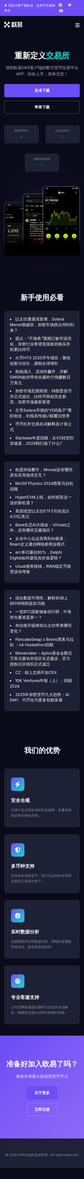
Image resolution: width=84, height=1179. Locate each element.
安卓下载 (42, 90)
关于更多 (42, 1093)
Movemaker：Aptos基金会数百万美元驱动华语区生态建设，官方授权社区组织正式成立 (41, 658)
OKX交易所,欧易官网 (32, 1155)
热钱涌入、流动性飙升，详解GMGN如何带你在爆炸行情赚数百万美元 (40, 377)
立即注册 (42, 1109)
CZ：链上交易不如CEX (36, 672)
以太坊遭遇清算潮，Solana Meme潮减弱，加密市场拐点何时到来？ (42, 324)
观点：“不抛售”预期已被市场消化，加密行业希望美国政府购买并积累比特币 (40, 344)
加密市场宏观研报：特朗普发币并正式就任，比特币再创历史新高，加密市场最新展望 (41, 396)
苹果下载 (42, 107)
